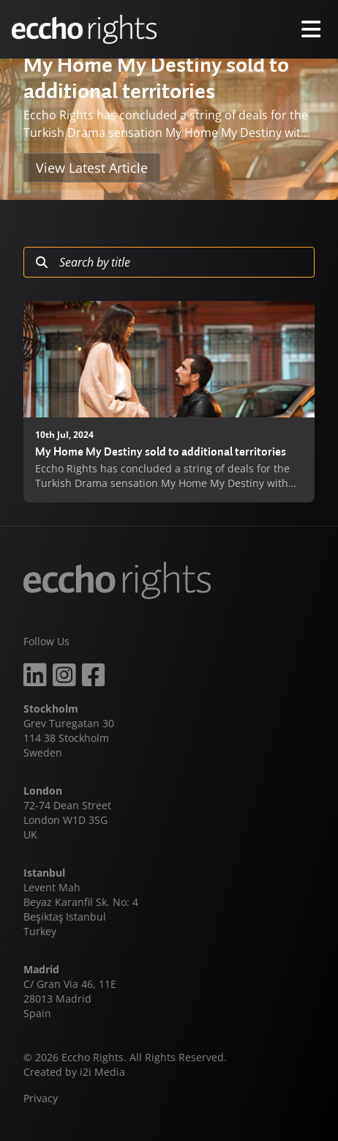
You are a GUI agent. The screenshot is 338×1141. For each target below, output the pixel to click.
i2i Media (102, 1072)
